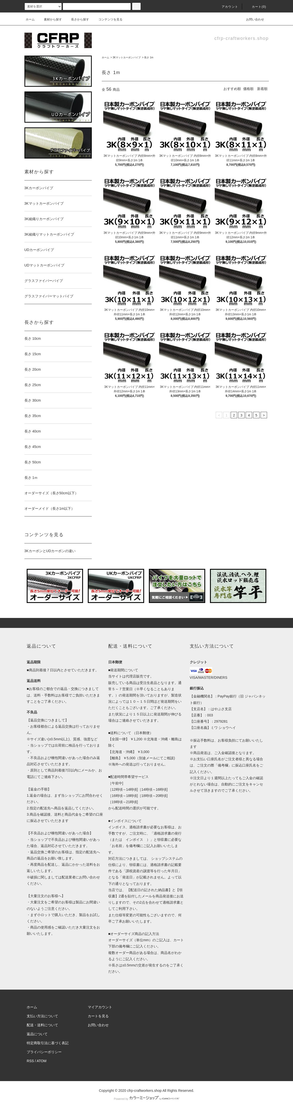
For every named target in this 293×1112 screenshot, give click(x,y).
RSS (30, 1061)
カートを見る (98, 1016)
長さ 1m (148, 57)
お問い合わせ (252, 19)
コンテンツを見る (107, 19)
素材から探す (50, 19)
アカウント (227, 6)
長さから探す (77, 19)
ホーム (30, 19)
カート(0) (256, 6)
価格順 (248, 89)
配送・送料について (42, 1025)
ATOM (41, 1061)
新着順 (262, 89)
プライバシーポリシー (44, 1052)
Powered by (146, 1098)
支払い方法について (42, 1016)
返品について (37, 1034)
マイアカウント (100, 1007)
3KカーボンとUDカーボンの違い (50, 551)
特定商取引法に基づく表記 (48, 1043)
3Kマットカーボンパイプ (127, 57)
